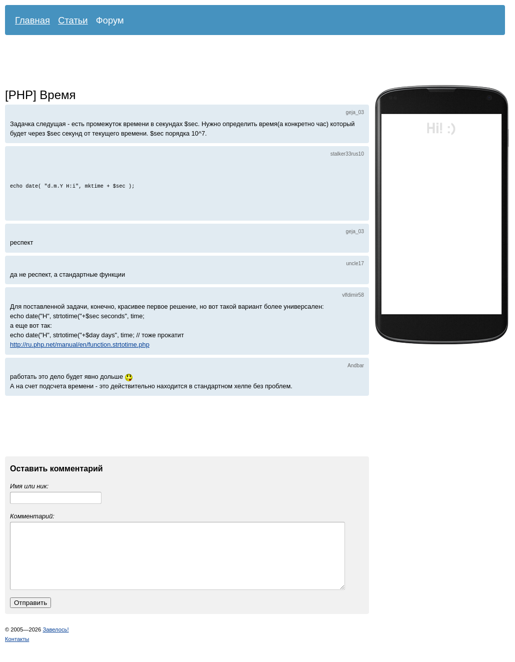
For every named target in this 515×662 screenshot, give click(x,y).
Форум (110, 20)
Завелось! (55, 641)
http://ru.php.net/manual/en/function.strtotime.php (80, 344)
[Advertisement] (247, 62)
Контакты (17, 651)
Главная (32, 20)
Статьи (73, 20)
